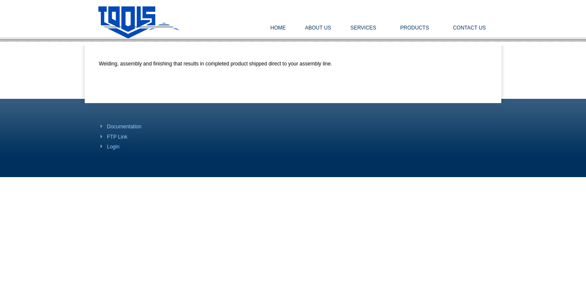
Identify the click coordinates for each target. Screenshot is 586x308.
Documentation (124, 127)
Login (113, 147)
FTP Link (117, 137)
